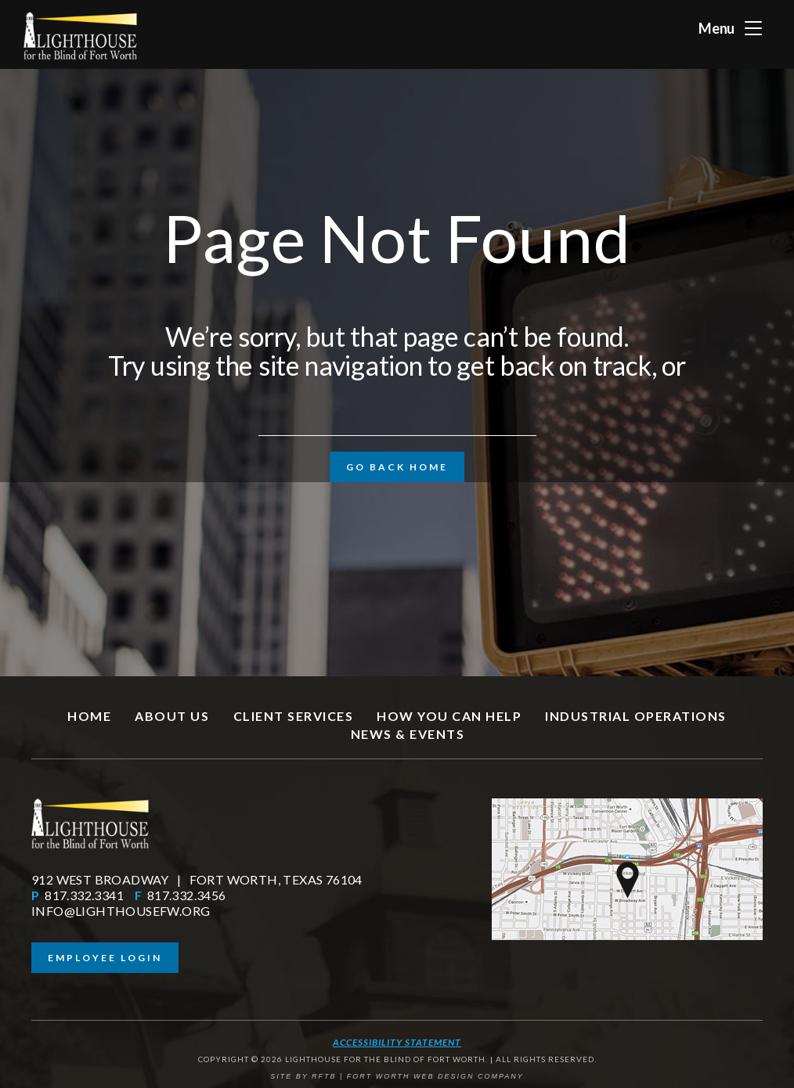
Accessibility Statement (397, 1042)
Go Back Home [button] (397, 467)
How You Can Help (449, 715)
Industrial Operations (636, 715)
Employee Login (105, 958)
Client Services (293, 715)
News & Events (408, 733)
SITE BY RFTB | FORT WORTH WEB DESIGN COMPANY (397, 1076)
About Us (172, 715)
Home (89, 715)
